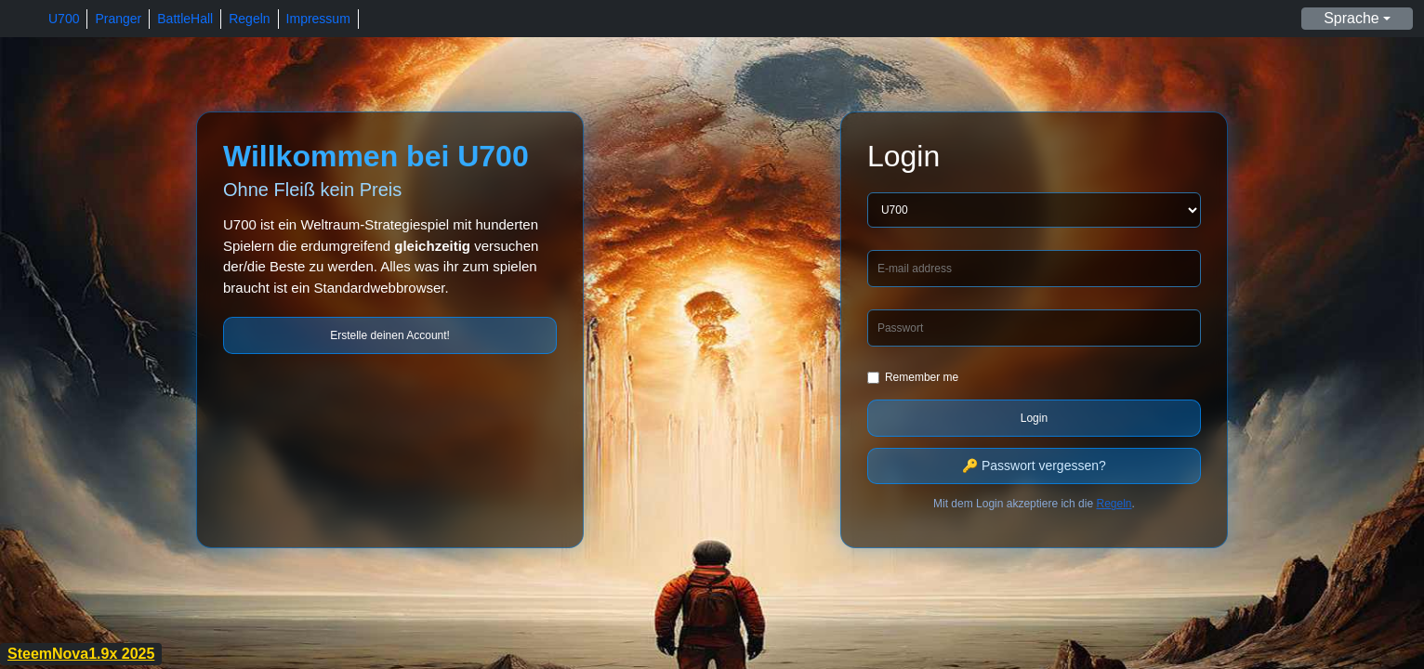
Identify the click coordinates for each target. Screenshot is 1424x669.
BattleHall (185, 18)
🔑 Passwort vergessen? (1034, 465)
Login (1034, 418)
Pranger (118, 18)
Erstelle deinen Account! (390, 335)
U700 (63, 18)
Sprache (1351, 18)
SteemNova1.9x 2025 (80, 654)
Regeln (249, 18)
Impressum (318, 18)
